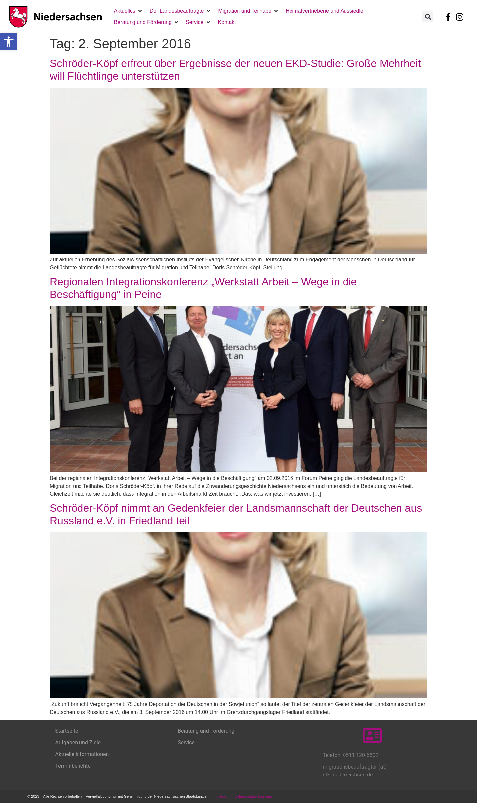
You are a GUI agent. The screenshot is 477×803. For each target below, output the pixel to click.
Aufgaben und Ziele (78, 742)
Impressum (221, 796)
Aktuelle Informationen (82, 754)
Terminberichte (73, 766)
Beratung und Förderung (206, 731)
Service (186, 742)
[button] (8, 41)
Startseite (66, 731)
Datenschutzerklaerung (254, 796)
